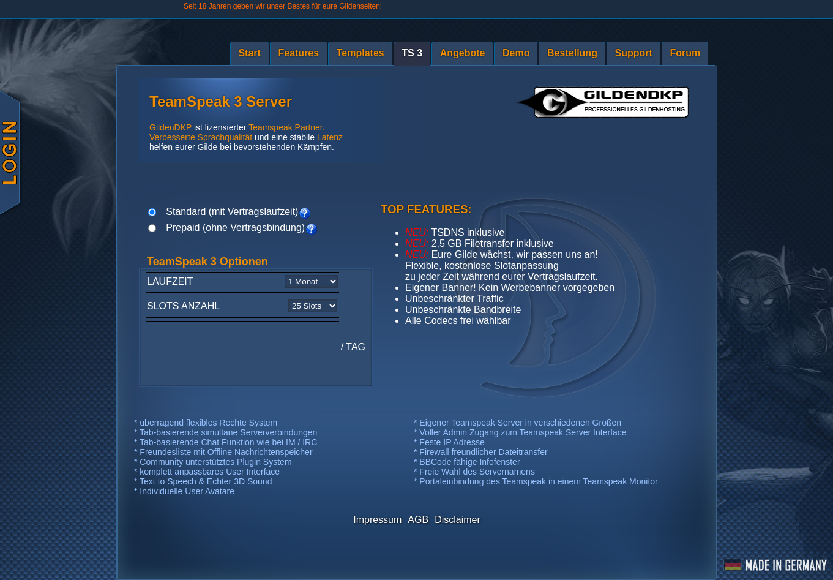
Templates (360, 53)
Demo (515, 53)
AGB (418, 519)
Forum (685, 53)
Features (298, 53)
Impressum (377, 519)
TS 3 (412, 53)
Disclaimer (457, 519)
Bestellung (572, 53)
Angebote (462, 53)
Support (633, 53)
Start (249, 53)
